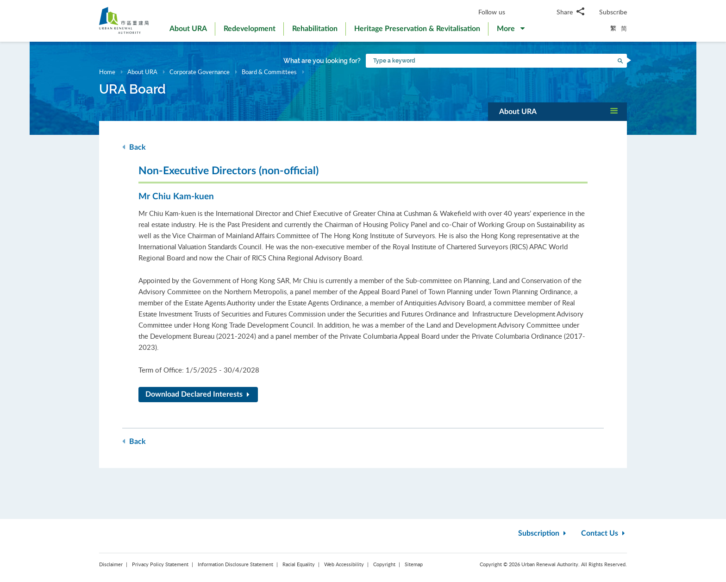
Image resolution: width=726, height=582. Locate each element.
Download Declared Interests (199, 394)
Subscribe (613, 11)
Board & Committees (269, 72)
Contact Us (604, 533)
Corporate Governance (199, 72)
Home (107, 72)
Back (134, 147)
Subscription (543, 533)
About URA (142, 72)
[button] (510, 30)
